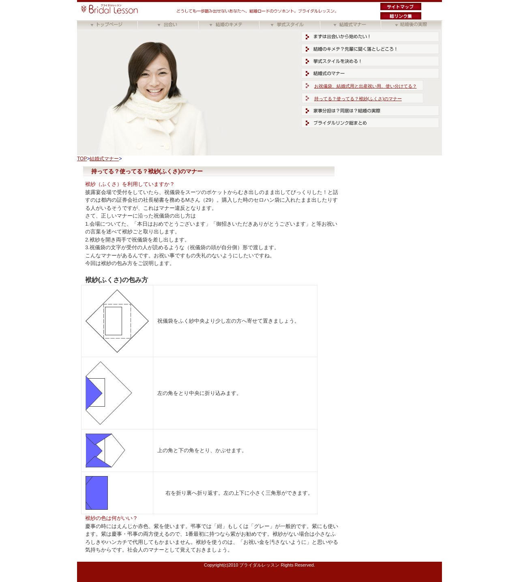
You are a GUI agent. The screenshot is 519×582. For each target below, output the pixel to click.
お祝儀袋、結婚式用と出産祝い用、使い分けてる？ (365, 86)
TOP (82, 159)
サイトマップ (400, 6)
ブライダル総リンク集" (400, 15)
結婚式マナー (104, 159)
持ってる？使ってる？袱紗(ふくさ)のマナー (358, 98)
